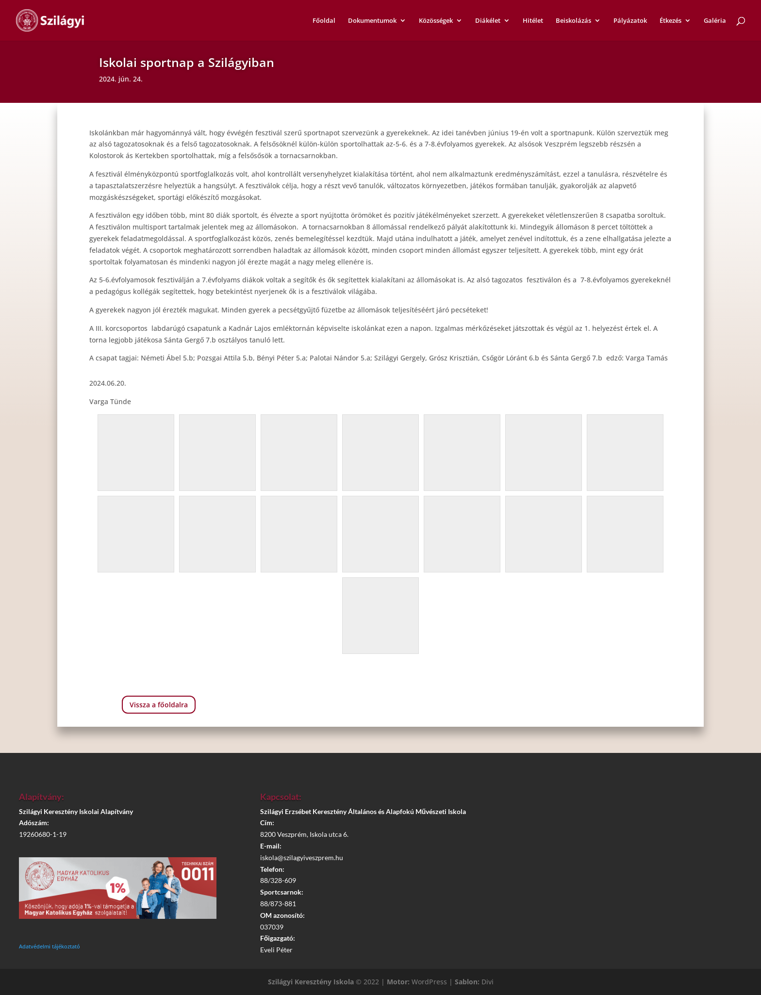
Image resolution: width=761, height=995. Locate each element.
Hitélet (533, 21)
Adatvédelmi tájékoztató (49, 946)
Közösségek (436, 21)
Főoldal (324, 21)
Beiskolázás (573, 21)
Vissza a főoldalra (159, 704)
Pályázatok (630, 21)
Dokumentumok (372, 21)
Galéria (715, 21)
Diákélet (487, 21)
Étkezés (670, 21)
